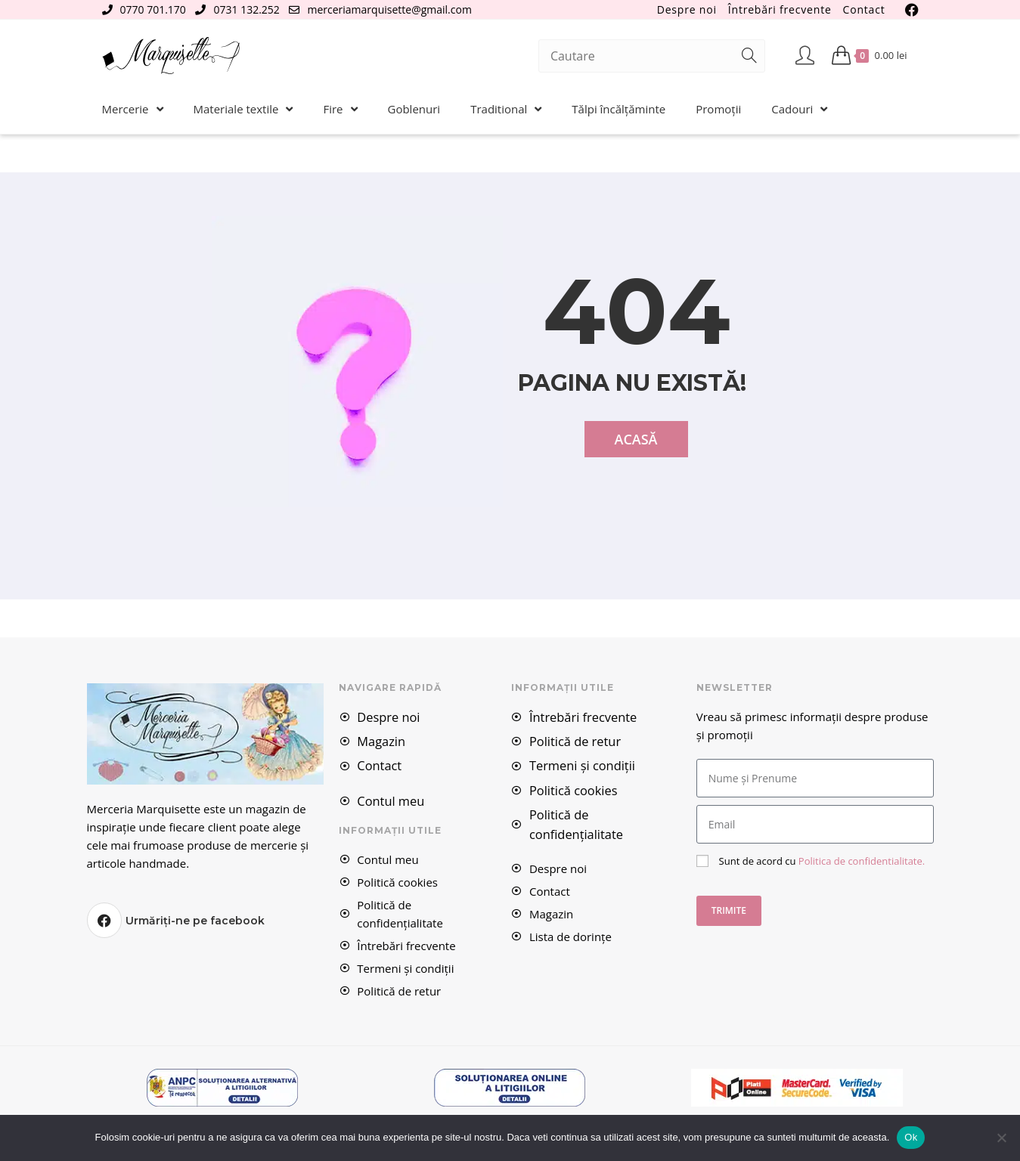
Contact (864, 9)
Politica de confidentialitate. (858, 861)
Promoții (718, 108)
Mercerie (132, 109)
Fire (340, 109)
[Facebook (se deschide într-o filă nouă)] (910, 10)
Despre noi (687, 9)
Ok (910, 1137)
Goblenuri (414, 108)
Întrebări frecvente (780, 9)
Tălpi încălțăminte (618, 108)
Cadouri (799, 109)
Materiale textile (243, 109)
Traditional (505, 109)
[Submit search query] (750, 56)
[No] (1001, 1137)
